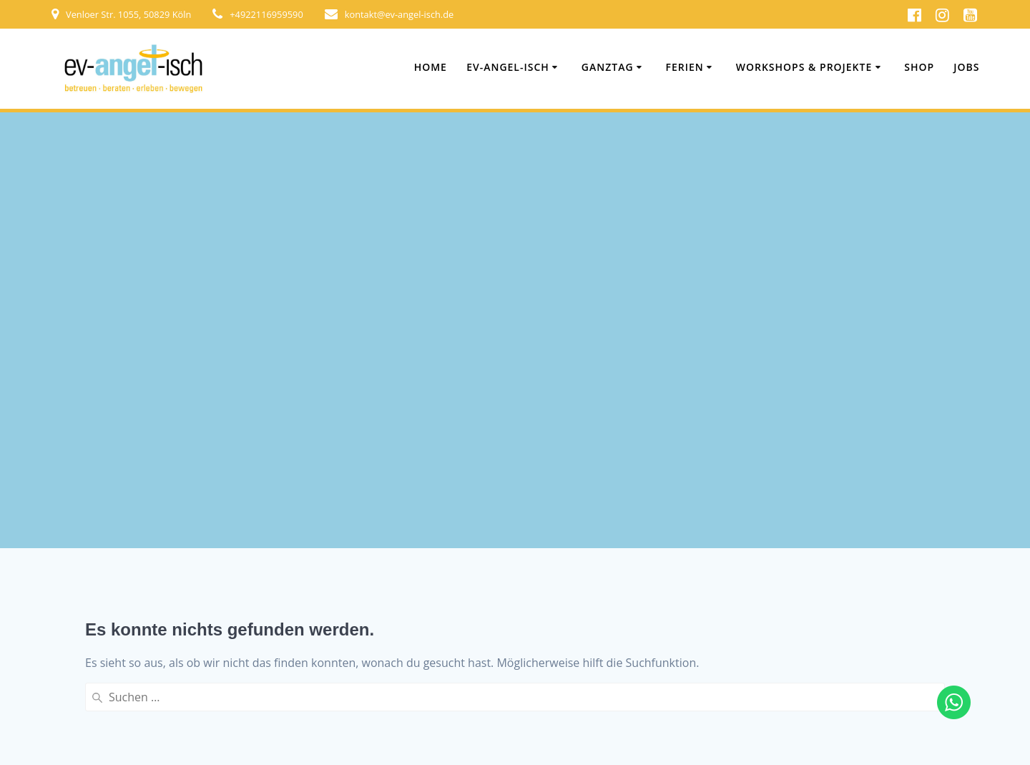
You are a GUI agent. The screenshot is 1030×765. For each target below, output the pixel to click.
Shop (919, 67)
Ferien (685, 67)
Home (430, 67)
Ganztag (608, 67)
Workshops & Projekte (804, 67)
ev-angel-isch (507, 67)
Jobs (966, 67)
